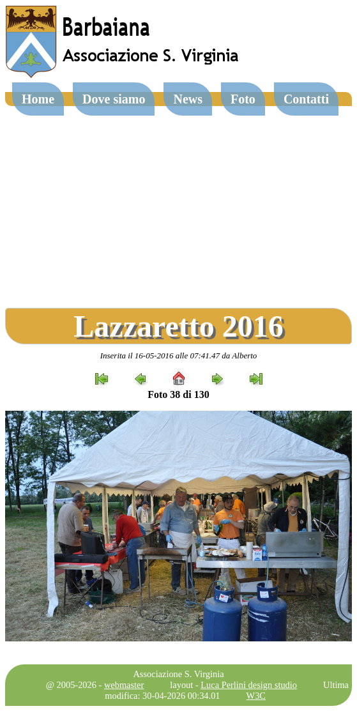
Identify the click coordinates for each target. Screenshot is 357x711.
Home (38, 99)
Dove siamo (113, 99)
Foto (243, 99)
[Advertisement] (178, 201)
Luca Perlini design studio (249, 685)
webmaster (124, 685)
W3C (256, 696)
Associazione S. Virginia (178, 674)
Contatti (306, 99)
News (187, 99)
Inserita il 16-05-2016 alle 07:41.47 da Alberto (178, 355)
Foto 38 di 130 (178, 394)
